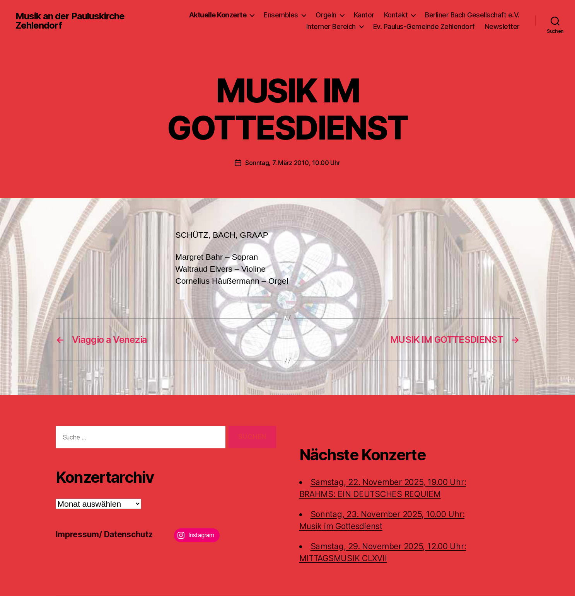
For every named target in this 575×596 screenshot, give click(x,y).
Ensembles (281, 15)
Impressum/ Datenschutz (104, 534)
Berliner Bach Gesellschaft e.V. (472, 15)
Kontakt (396, 15)
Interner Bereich (331, 26)
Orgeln (326, 15)
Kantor (364, 15)
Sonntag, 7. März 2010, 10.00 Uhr (292, 163)
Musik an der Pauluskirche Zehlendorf (70, 21)
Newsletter (502, 26)
